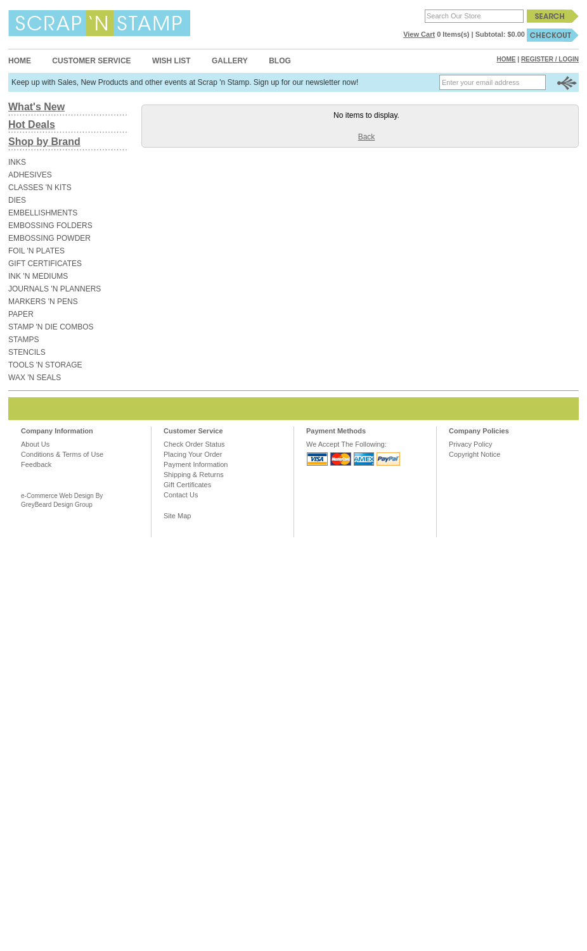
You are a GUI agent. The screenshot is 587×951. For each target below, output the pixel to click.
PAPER (21, 314)
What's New (36, 106)
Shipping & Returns (194, 474)
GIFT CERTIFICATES (45, 263)
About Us (35, 444)
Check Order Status (194, 444)
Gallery (230, 60)
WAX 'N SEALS (34, 377)
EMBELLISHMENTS (42, 212)
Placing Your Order (193, 454)
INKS (17, 162)
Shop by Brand (44, 141)
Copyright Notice (474, 454)
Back (366, 136)
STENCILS (27, 352)
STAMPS (23, 339)
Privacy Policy (470, 444)
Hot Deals (31, 124)
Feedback (36, 464)
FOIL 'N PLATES (36, 250)
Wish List (171, 60)
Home (19, 60)
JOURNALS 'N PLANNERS (54, 288)
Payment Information (196, 464)
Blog (280, 60)
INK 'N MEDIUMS (38, 276)
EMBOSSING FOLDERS (50, 225)
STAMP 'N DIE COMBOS (51, 326)
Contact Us (181, 495)
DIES (17, 200)
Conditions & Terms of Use (62, 454)
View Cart (419, 34)
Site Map (177, 516)
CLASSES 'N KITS (40, 187)
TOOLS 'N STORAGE (45, 365)
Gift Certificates (187, 484)
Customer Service (91, 60)
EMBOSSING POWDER (49, 238)
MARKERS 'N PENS (43, 301)
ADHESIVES (30, 174)
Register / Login (550, 59)
